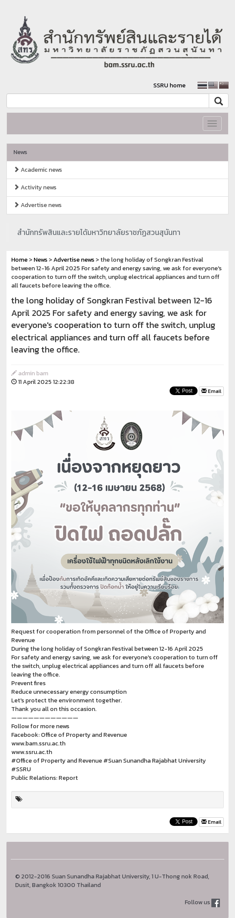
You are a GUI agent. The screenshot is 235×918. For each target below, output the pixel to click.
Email (211, 391)
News (20, 152)
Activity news (34, 187)
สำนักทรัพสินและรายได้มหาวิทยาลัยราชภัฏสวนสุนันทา (98, 232)
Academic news (37, 169)
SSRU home (169, 85)
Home (19, 259)
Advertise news (37, 205)
